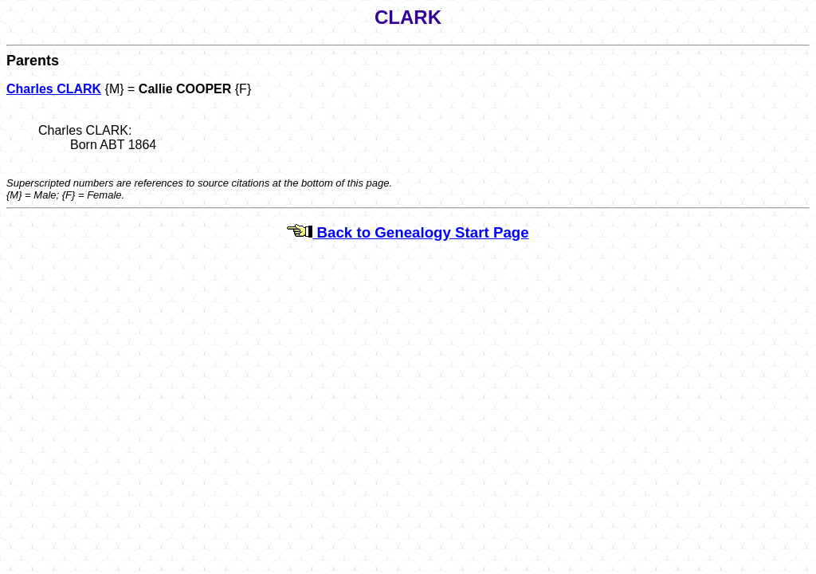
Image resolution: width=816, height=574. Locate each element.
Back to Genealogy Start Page (407, 232)
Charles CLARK (53, 89)
